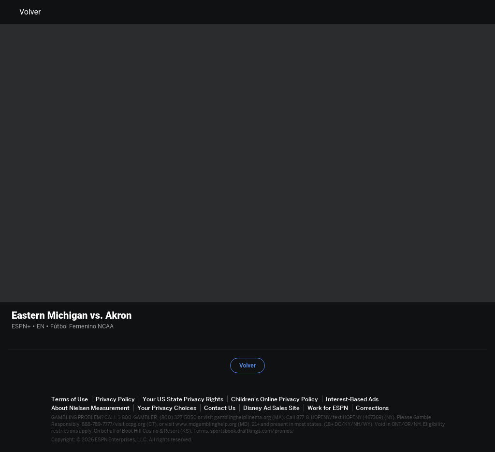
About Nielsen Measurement (90, 407)
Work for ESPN (327, 407)
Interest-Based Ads (352, 399)
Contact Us (219, 407)
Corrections (372, 407)
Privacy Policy (115, 399)
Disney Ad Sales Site (271, 407)
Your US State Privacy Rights (183, 399)
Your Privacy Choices (166, 407)
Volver (24, 12)
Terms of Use (69, 399)
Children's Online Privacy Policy (274, 399)
